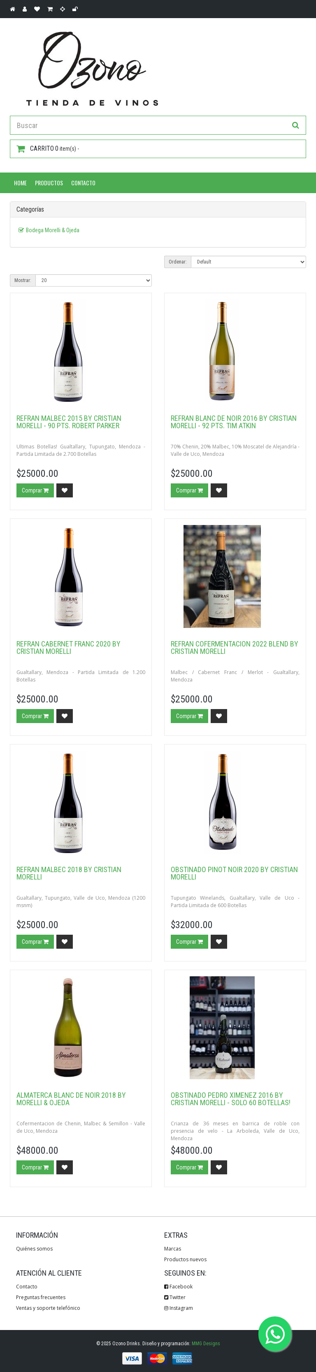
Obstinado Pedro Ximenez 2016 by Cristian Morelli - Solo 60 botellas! (230, 1099)
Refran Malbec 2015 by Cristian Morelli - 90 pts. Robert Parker (68, 422)
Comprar (35, 490)
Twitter (175, 1297)
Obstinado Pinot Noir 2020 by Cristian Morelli (234, 873)
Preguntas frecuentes (40, 1297)
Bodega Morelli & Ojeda (52, 230)
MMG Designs (206, 1343)
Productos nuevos (185, 1259)
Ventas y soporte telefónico (48, 1307)
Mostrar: (22, 280)
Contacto (83, 182)
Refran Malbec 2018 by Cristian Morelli (68, 873)
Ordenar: (178, 262)
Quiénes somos (34, 1248)
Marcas (172, 1248)
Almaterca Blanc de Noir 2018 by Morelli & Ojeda (71, 1099)
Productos (49, 182)
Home (20, 182)
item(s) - (47, 148)
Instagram (178, 1307)
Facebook (178, 1286)
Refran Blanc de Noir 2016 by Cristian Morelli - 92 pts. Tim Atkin (234, 422)
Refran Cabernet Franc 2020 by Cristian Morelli (68, 647)
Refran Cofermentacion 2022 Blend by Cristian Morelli (234, 647)
